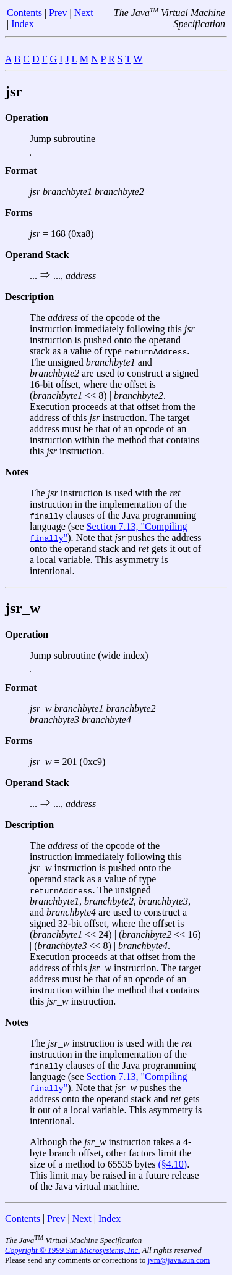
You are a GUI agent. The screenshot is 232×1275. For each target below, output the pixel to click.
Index (22, 24)
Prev (58, 12)
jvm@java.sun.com (179, 1260)
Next (83, 12)
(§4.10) (172, 1164)
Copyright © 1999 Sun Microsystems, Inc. (72, 1250)
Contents (24, 12)
